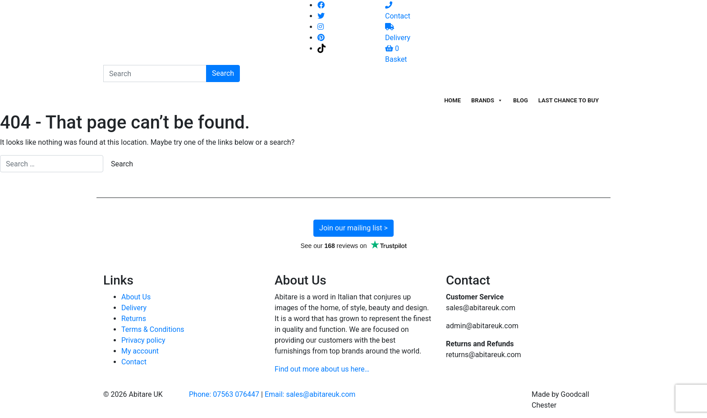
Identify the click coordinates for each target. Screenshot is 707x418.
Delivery (134, 307)
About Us (136, 297)
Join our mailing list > (353, 228)
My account (140, 351)
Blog (520, 100)
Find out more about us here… (322, 369)
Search (223, 73)
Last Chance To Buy (568, 100)
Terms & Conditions (152, 329)
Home (452, 100)
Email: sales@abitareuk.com (310, 394)
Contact (134, 362)
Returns (133, 318)
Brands (487, 100)
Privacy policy (143, 340)
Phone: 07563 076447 (224, 394)
